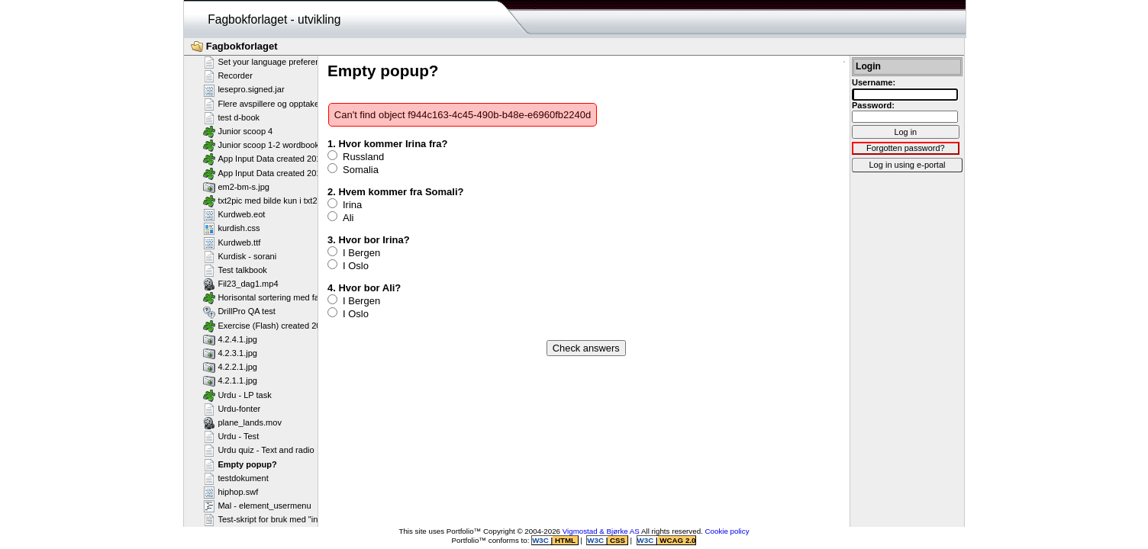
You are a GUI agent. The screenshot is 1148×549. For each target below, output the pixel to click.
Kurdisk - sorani (239, 256)
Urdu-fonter (231, 408)
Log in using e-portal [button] (907, 164)
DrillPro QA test (239, 312)
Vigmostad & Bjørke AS (601, 531)
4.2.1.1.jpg (230, 380)
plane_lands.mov (242, 422)
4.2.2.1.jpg (230, 366)
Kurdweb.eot (234, 214)
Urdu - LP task (237, 395)
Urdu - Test (231, 436)
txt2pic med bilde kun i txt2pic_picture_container (300, 200)
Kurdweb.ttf (231, 242)
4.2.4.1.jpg (230, 339)
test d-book (231, 117)
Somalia (353, 169)
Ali (340, 217)
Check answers (586, 348)
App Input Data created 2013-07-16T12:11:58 (295, 158)
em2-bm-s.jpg (236, 186)
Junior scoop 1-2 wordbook (261, 145)
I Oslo (348, 265)
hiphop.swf (230, 491)
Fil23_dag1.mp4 (241, 283)
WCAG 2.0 (677, 540)
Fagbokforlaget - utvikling (274, 19)
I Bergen (353, 252)
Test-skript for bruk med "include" (272, 519)
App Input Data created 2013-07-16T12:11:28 (295, 173)
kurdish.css (231, 228)
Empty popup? (240, 464)
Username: (873, 82)
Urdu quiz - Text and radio (258, 450)
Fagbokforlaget (234, 46)
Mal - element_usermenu (257, 505)
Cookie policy (727, 531)
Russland (355, 156)
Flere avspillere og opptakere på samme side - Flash (308, 103)
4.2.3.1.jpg (230, 353)
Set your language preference (266, 61)
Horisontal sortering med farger (268, 297)
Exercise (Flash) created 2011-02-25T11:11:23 (297, 325)
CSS (617, 540)
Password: (873, 105)
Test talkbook (235, 270)
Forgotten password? (905, 147)
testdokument (236, 478)
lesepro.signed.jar (244, 90)
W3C (541, 540)
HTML (565, 540)
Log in (905, 131)
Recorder (228, 75)
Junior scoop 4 (237, 131)
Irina (344, 204)
